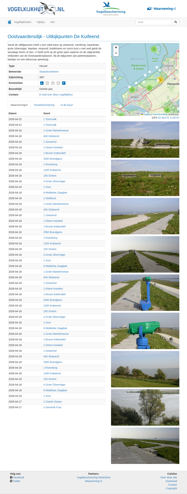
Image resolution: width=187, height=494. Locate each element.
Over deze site (169, 477)
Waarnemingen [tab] (19, 105)
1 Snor (47, 187)
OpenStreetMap (160, 114)
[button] (150, 73)
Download (171, 481)
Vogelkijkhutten (22, 22)
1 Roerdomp (50, 164)
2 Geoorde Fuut (52, 407)
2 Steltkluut (49, 198)
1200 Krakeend (52, 170)
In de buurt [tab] (67, 105)
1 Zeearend (50, 141)
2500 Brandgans (52, 158)
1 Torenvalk (49, 119)
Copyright (171, 488)
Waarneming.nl (93, 481)
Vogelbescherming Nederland (93, 477)
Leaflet (145, 114)
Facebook (18, 477)
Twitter (16, 481)
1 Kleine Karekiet (53, 147)
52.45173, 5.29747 (168, 117)
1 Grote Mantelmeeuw (56, 130)
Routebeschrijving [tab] (44, 105)
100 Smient (49, 175)
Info (52, 22)
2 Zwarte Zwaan (52, 401)
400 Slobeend (51, 136)
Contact (172, 484)
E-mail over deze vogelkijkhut (55, 94)
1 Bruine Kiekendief (54, 153)
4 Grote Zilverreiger (54, 181)
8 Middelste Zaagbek (55, 192)
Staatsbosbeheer (49, 71)
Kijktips (41, 22)
